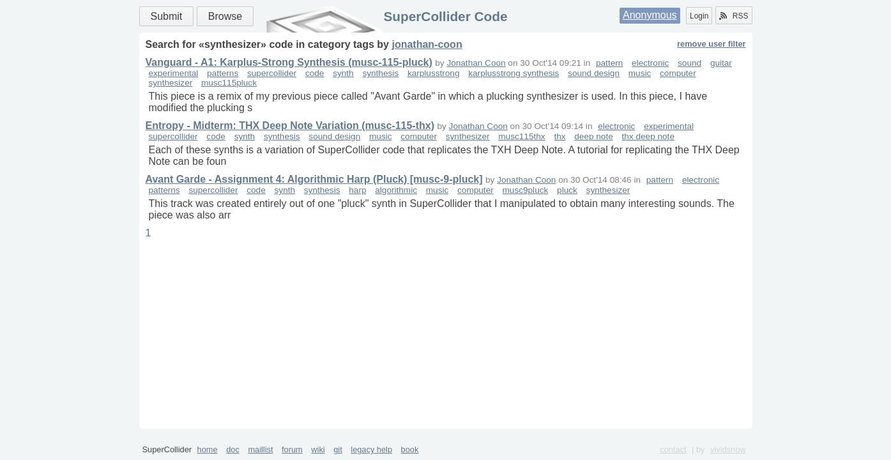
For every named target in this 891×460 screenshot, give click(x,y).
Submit (167, 16)
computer (678, 73)
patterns (222, 73)
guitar (721, 63)
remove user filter (711, 44)
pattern (609, 63)
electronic (650, 63)
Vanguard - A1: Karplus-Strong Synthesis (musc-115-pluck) (289, 62)
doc (233, 449)
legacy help (371, 449)
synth (343, 73)
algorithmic (396, 190)
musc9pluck (526, 190)
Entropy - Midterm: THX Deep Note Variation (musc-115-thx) (290, 125)
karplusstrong (433, 73)
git (337, 449)
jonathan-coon (427, 44)
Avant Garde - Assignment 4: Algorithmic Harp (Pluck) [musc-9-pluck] (314, 179)
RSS (734, 16)
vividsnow (727, 449)
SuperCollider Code (445, 16)
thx (559, 136)
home (207, 449)
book (410, 449)
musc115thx (521, 136)
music (639, 73)
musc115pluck (229, 83)
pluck (567, 190)
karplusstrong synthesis (513, 73)
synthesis (380, 73)
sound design (594, 73)
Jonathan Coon (475, 63)
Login (699, 16)
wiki (317, 449)
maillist (260, 449)
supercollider (271, 73)
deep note (593, 136)
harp (357, 190)
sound (689, 63)
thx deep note (648, 136)
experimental (174, 73)
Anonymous (650, 15)
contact (673, 449)
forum (292, 449)
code (314, 73)
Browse (225, 16)
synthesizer (171, 83)
